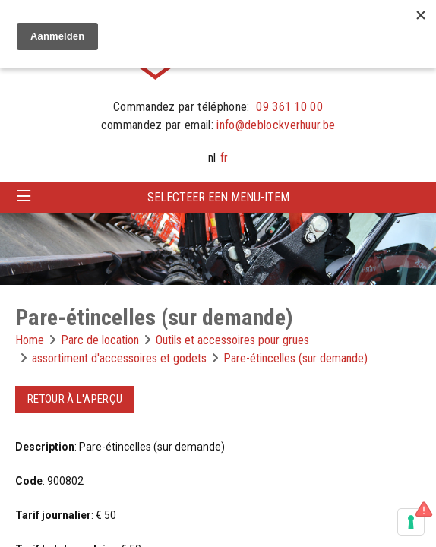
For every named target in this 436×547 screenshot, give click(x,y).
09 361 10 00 (289, 107)
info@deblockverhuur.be (275, 125)
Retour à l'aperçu (74, 399)
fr (224, 157)
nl (212, 157)
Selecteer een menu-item (218, 197)
